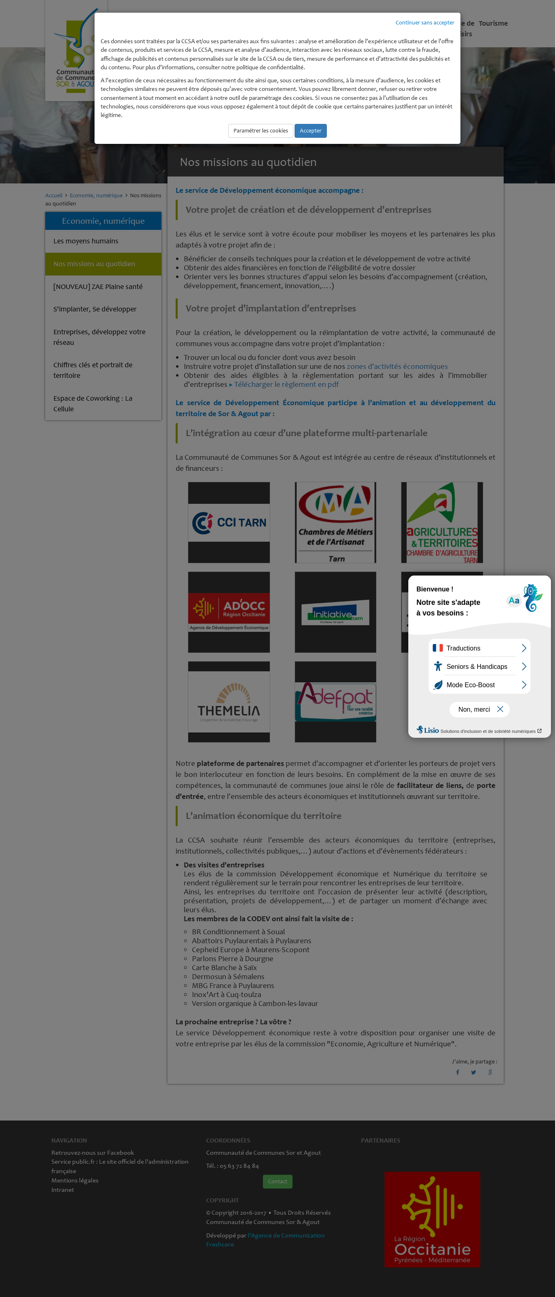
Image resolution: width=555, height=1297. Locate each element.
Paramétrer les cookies (260, 130)
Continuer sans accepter (425, 22)
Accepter (311, 130)
